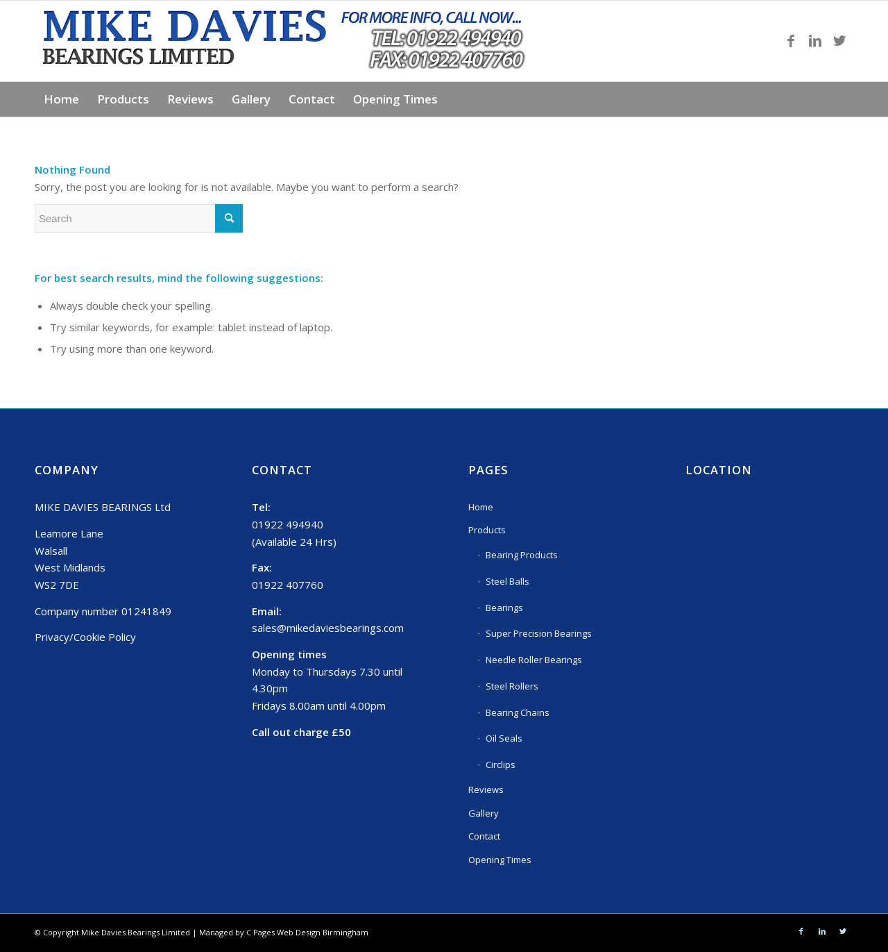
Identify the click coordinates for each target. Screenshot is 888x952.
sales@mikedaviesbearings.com (328, 628)
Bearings (504, 607)
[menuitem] (61, 99)
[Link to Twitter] (839, 41)
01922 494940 (287, 524)
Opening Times (499, 859)
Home (480, 507)
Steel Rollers (512, 686)
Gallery (483, 813)
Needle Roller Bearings (534, 659)
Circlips (500, 764)
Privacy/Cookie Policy (85, 637)
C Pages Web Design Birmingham (307, 932)
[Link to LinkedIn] (815, 41)
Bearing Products (522, 555)
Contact (484, 836)
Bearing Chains (517, 712)
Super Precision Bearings (539, 633)
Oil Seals (504, 738)
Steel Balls (507, 581)
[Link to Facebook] (790, 41)
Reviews (486, 789)
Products (487, 530)
